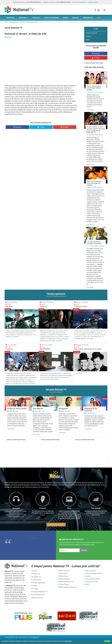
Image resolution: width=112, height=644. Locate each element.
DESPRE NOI (10, 18)
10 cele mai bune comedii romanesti (94, 243)
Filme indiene (98, 92)
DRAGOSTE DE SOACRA (90, 409)
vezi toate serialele (56, 392)
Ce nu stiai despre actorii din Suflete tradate (94, 88)
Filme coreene (63, 576)
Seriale (34, 584)
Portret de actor (64, 571)
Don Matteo (38, 408)
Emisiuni (16, 508)
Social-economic (91, 33)
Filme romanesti (99, 246)
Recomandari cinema (66, 581)
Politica (88, 36)
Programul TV (82, 2)
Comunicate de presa (92, 579)
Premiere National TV (39, 590)
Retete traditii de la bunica (68, 587)
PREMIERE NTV (88, 18)
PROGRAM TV (23, 18)
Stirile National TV (13, 22)
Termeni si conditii (91, 581)
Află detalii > (68, 641)
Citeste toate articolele (56, 524)
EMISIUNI (75, 18)
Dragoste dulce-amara (17, 408)
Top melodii (96, 508)
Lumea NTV (36, 579)
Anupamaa (63, 408)
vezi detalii (90, 110)
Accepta (107, 641)
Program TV (36, 576)
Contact (88, 576)
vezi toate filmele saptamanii (56, 296)
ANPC (87, 584)
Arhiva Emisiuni (37, 595)
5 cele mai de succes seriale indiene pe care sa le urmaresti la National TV (96, 129)
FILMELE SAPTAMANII (51, 18)
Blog (69, 508)
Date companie (93, 2)
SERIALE (65, 18)
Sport (88, 40)
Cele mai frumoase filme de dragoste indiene (94, 183)
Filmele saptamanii (38, 581)
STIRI (98, 18)
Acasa (6, 22)
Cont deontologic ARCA (93, 573)
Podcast (42, 508)
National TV (33, 538)
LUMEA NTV (36, 18)
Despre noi (36, 573)
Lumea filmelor (64, 584)
